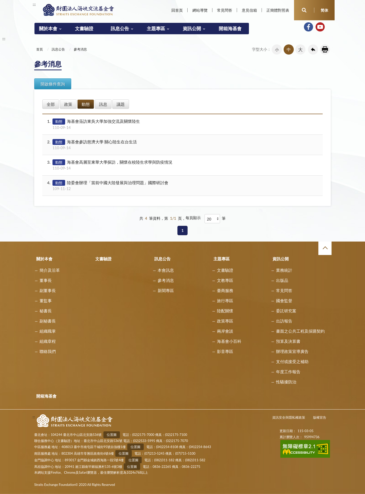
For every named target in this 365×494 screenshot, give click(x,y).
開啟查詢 (304, 10)
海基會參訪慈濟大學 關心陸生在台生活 (182, 145)
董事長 (46, 280)
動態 (86, 104)
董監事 (46, 300)
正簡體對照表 (277, 10)
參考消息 (80, 49)
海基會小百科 (229, 341)
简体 (324, 10)
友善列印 (325, 49)
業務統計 (284, 270)
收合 (325, 248)
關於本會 (48, 28)
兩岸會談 (225, 331)
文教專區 (225, 280)
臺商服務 (225, 290)
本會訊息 (166, 270)
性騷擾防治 (286, 381)
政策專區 (225, 320)
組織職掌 (48, 331)
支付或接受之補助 (292, 361)
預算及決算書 (288, 341)
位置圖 (112, 435)
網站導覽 (200, 10)
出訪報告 (284, 320)
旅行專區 (225, 300)
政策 (68, 104)
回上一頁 (313, 49)
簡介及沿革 (50, 270)
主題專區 (156, 28)
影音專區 (225, 351)
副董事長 (48, 290)
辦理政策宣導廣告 (292, 351)
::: (34, 4)
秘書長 (46, 310)
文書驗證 (84, 28)
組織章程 (48, 341)
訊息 (103, 104)
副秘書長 (48, 320)
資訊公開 (192, 28)
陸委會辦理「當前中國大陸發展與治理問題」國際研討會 (182, 186)
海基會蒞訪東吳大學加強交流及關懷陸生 (182, 124)
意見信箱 (249, 10)
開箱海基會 (230, 28)
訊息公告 (120, 28)
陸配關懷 (225, 310)
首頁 (39, 49)
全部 (51, 104)
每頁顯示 (193, 217)
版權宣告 (319, 417)
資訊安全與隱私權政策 (288, 417)
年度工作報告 (288, 371)
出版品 (282, 280)
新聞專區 (166, 290)
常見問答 (224, 10)
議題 (121, 104)
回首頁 (177, 10)
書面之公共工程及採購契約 (300, 331)
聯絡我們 (48, 351)
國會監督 (284, 300)
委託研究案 (286, 310)
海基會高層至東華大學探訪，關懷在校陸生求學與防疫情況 (182, 165)
